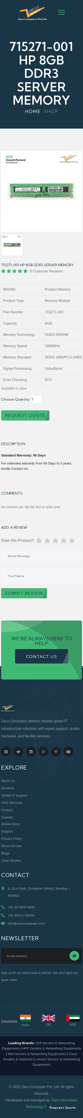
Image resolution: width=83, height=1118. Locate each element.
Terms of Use (11, 846)
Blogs (5, 853)
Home (33, 111)
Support (7, 831)
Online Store (10, 824)
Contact (7, 810)
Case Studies (11, 860)
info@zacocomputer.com (26, 923)
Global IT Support (14, 795)
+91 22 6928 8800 (21, 907)
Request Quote (63, 1108)
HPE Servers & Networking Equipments (51, 1048)
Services (7, 788)
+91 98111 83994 (21, 915)
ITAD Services (11, 803)
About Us (8, 781)
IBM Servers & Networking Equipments (37, 1054)
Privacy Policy (11, 838)
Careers (7, 817)
